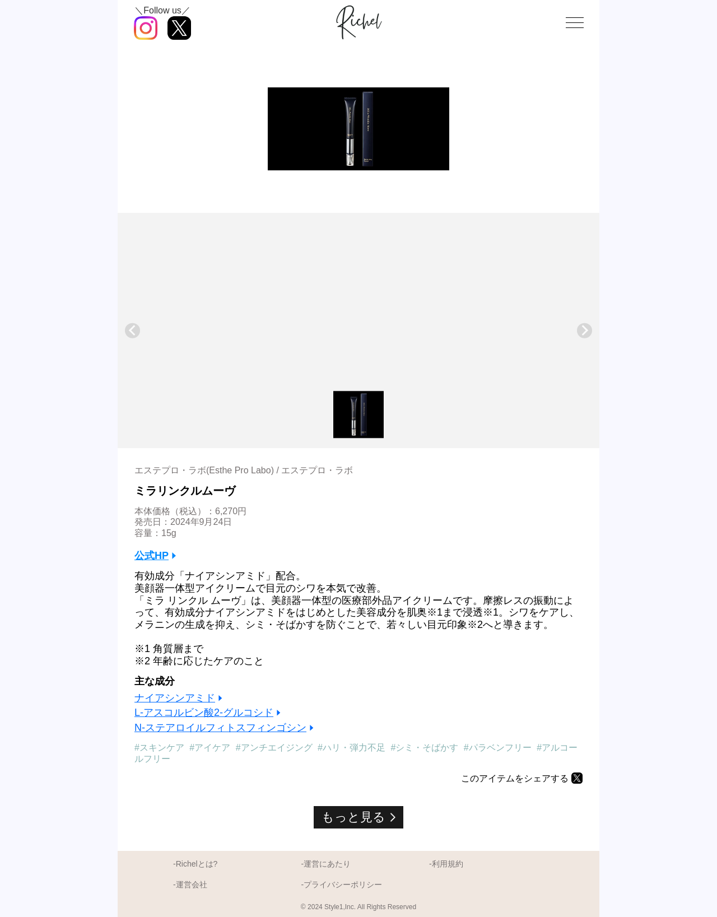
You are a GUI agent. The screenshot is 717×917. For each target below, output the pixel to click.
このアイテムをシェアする (515, 778)
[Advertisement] (358, 305)
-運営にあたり (326, 863)
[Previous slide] (132, 330)
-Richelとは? (195, 863)
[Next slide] (584, 330)
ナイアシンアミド (174, 698)
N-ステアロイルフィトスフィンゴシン (220, 727)
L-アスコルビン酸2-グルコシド (203, 712)
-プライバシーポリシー (341, 884)
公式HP (151, 555)
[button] (358, 414)
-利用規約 (446, 863)
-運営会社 (190, 884)
